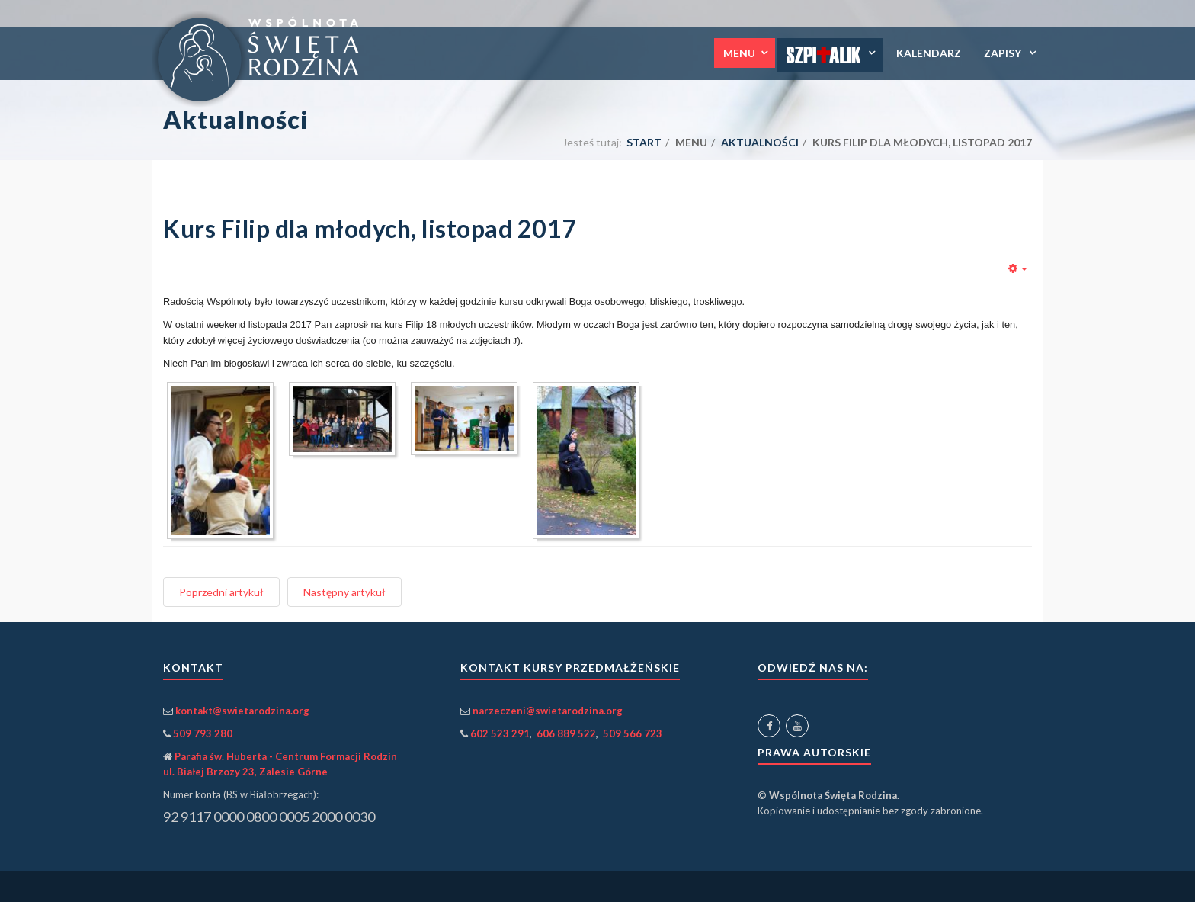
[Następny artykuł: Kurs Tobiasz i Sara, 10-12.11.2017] (344, 592)
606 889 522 (566, 733)
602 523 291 (500, 733)
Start (644, 142)
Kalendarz (928, 53)
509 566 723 (632, 733)
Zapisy (1004, 53)
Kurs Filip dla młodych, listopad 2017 (370, 228)
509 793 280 (202, 733)
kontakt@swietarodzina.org (242, 711)
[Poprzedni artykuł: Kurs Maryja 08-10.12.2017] (221, 592)
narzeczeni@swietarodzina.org (548, 711)
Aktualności (760, 142)
